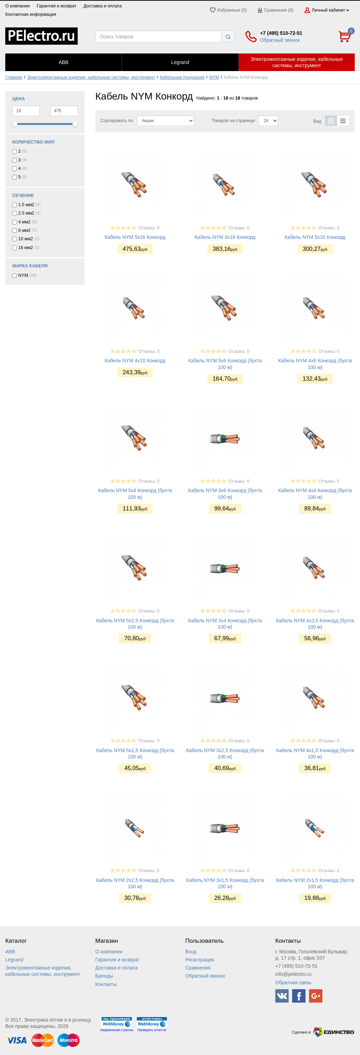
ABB (10, 951)
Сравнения (198, 968)
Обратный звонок (280, 40)
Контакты (105, 984)
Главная (13, 77)
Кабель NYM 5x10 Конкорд (314, 237)
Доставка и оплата (103, 6)
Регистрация (199, 959)
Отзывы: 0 (148, 227)
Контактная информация (30, 14)
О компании (17, 6)
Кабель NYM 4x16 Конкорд (224, 237)
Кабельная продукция (182, 77)
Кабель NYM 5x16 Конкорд (134, 237)
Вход (191, 951)
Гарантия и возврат (56, 6)
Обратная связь (293, 982)
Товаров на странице (233, 120)
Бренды (104, 976)
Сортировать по (117, 120)
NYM (214, 77)
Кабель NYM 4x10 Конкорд (134, 360)
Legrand (14, 959)
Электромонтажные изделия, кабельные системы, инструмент (91, 77)
